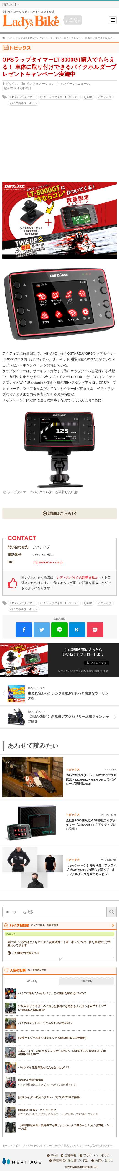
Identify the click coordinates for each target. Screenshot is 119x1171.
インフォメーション (40, 83)
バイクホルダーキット (23, 103)
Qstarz (88, 97)
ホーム (6, 37)
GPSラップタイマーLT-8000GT (59, 97)
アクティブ (104, 97)
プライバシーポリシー (98, 1155)
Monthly (86, 981)
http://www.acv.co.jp (47, 562)
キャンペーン (66, 83)
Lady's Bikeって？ (73, 19)
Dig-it (54, 1155)
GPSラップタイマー (22, 97)
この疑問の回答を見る (25, 953)
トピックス (19, 37)
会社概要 (70, 1155)
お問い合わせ (104, 1160)
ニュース (83, 83)
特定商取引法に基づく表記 (70, 1160)
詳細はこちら (59, 513)
